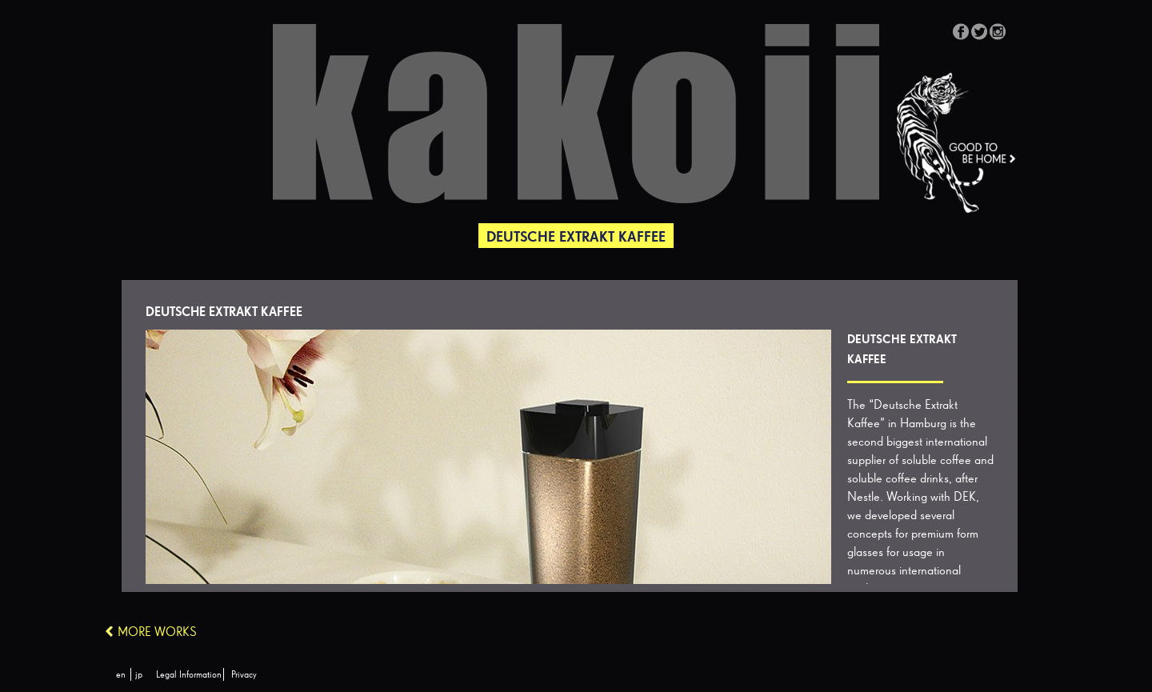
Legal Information (189, 675)
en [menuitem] (121, 675)
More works (157, 632)
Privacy (244, 675)
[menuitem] (121, 675)
